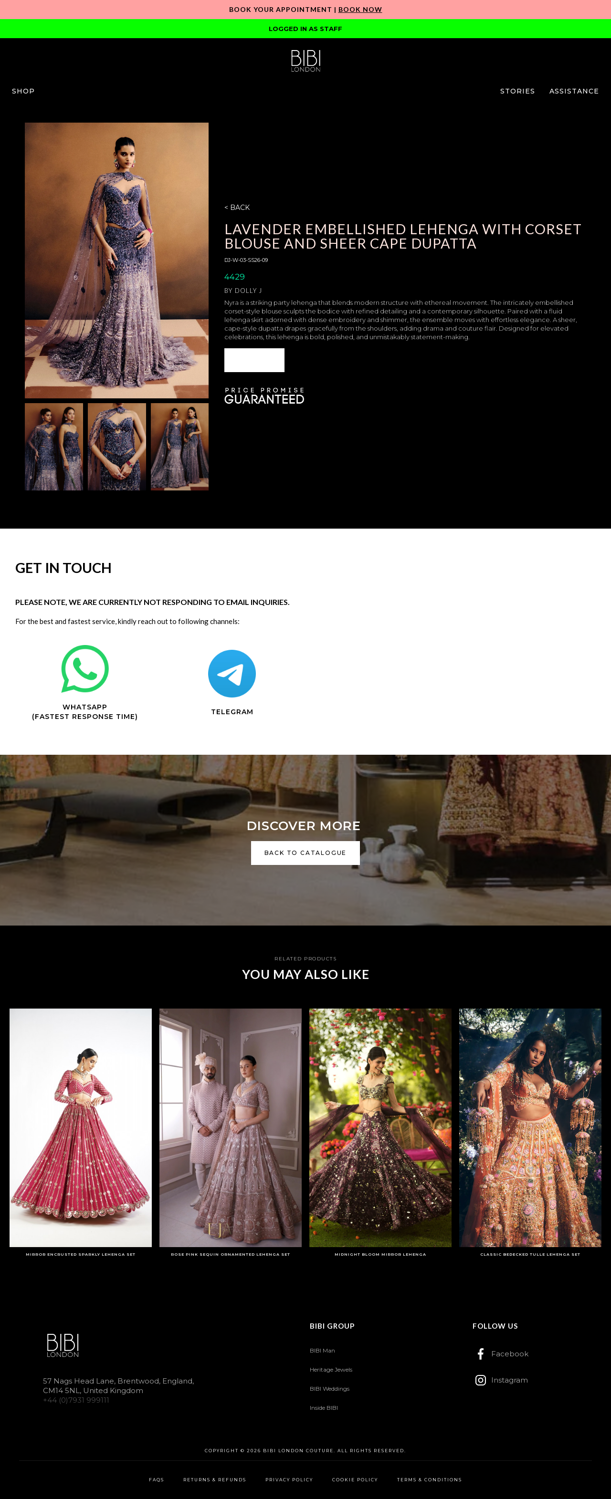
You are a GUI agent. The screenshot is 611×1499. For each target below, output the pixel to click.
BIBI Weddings (329, 1388)
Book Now (360, 9)
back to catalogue (305, 852)
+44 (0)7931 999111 (76, 1400)
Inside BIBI (324, 1407)
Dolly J (248, 290)
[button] (23, 91)
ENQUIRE (254, 360)
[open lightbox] (117, 260)
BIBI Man (322, 1350)
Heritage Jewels (331, 1369)
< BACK (237, 207)
